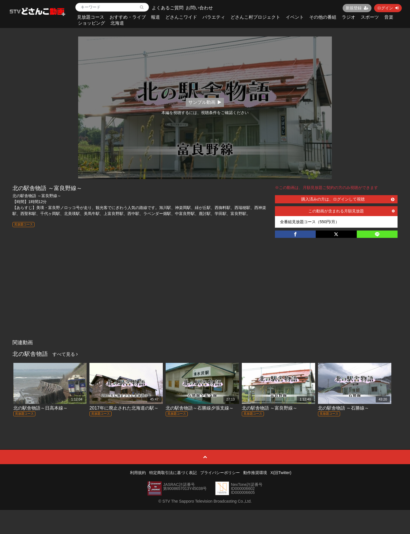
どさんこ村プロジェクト (255, 17)
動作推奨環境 (255, 472)
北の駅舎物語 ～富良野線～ (269, 408)
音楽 (388, 17)
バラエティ (213, 17)
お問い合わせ (199, 7)
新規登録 (357, 8)
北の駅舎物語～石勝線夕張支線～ (200, 408)
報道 (155, 17)
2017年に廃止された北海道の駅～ (124, 408)
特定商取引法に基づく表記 (173, 472)
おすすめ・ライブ (128, 17)
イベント (295, 17)
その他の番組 (322, 17)
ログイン (388, 8)
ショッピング (91, 23)
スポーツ (370, 17)
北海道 (117, 23)
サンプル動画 (204, 102)
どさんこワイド (181, 17)
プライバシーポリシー (220, 472)
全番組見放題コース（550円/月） (309, 221)
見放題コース (90, 17)
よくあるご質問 (167, 7)
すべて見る (65, 354)
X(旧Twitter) (280, 472)
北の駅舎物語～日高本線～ (40, 408)
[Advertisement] (205, 294)
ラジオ (348, 17)
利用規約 (138, 472)
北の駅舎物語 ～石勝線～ (343, 408)
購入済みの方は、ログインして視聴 (347, 199)
